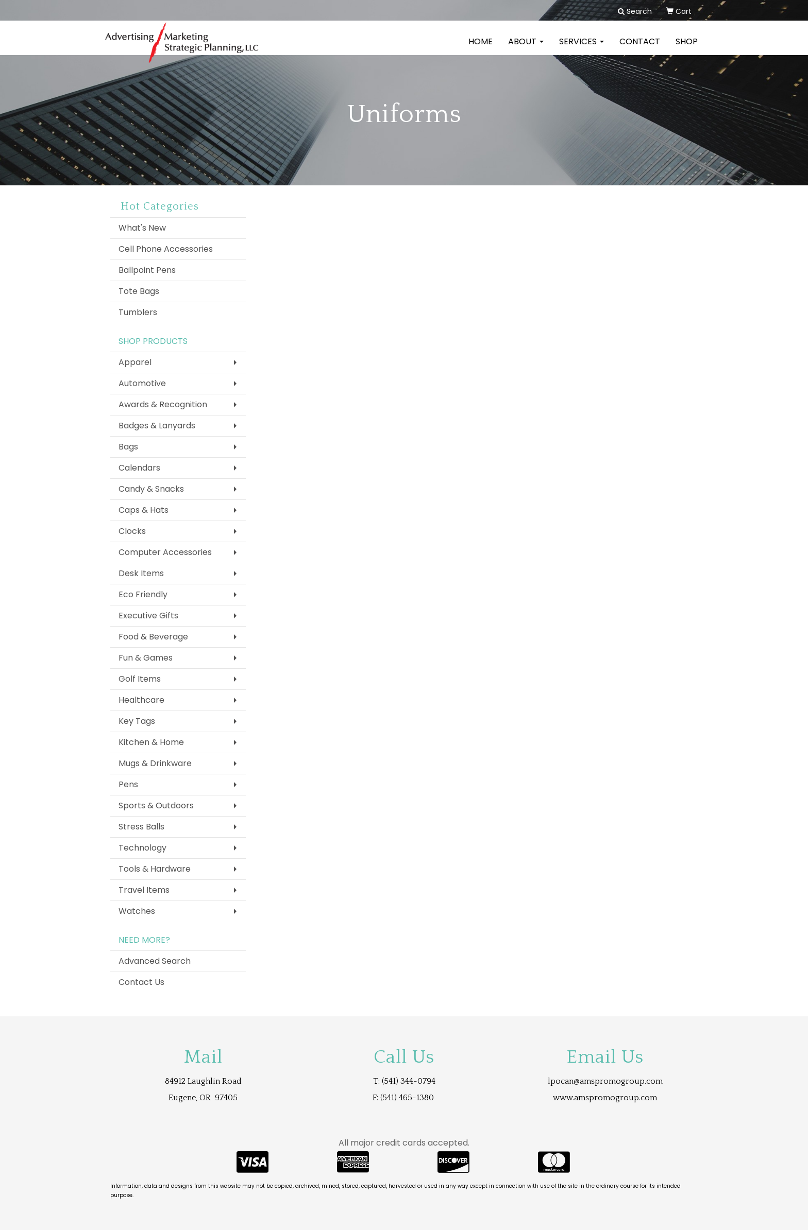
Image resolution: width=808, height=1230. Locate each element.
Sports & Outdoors (156, 805)
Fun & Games (146, 658)
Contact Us (141, 982)
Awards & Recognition (163, 404)
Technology (142, 848)
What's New (142, 228)
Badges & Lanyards (157, 425)
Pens (128, 784)
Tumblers (138, 312)
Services (581, 49)
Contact (639, 49)
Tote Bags (139, 291)
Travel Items (144, 890)
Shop (687, 49)
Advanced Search (155, 961)
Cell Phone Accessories (166, 249)
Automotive (142, 383)
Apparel (135, 362)
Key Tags (137, 721)
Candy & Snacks (151, 489)
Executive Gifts (148, 615)
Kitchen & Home (151, 742)
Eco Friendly (143, 594)
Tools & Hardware (155, 869)
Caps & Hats (144, 510)
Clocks (132, 531)
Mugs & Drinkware (155, 763)
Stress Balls (141, 827)
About (526, 49)
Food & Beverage (153, 637)
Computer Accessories (165, 552)
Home (480, 49)
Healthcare (141, 700)
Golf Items (140, 679)
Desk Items (141, 573)
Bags (128, 447)
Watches (137, 911)
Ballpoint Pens (147, 270)
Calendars (139, 468)
